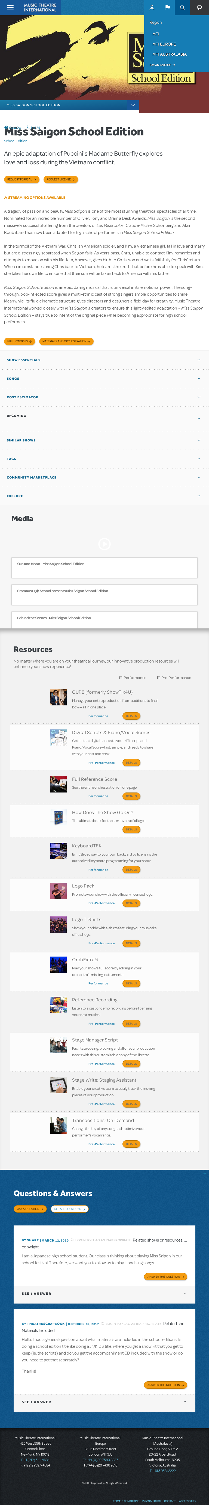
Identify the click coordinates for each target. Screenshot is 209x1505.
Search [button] (182, 7)
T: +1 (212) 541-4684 (35, 1441)
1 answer (36, 1274)
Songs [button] (13, 379)
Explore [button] (15, 496)
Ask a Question (28, 1192)
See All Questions (67, 1192)
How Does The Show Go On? (102, 808)
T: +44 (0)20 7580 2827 (100, 1441)
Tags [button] (11, 459)
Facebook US (161, 1493)
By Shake (30, 1221)
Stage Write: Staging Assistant (104, 1066)
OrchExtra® (85, 949)
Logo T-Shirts (86, 911)
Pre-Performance (176, 677)
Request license (59, 179)
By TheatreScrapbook (43, 1305)
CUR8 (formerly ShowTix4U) (102, 692)
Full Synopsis (17, 341)
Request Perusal (19, 179)
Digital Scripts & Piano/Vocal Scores (111, 731)
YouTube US (182, 1493)
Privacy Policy (151, 1481)
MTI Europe (164, 44)
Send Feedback (140, 1492)
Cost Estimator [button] (22, 397)
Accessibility (187, 1481)
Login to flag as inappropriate (103, 1221)
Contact (170, 1481)
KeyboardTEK (87, 840)
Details (131, 716)
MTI (155, 34)
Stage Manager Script (95, 1027)
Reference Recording (94, 988)
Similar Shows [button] (21, 440)
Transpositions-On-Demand (103, 1104)
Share (35, 127)
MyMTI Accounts (151, 7)
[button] (167, 7)
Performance (135, 677)
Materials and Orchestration (64, 341)
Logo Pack (83, 878)
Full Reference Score (94, 776)
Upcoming (16, 416)
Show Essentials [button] (24, 360)
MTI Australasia (169, 54)
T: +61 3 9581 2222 (163, 1452)
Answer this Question (163, 1257)
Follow (15, 127)
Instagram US (192, 1493)
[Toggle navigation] (10, 7)
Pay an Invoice (160, 65)
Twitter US (172, 1493)
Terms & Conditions (126, 1481)
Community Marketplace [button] (32, 477)
